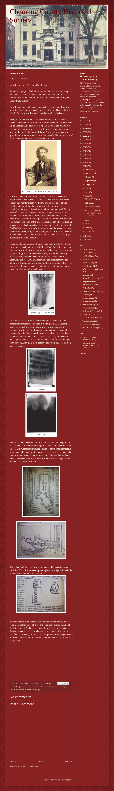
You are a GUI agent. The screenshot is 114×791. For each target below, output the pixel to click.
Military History (88, 304)
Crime (28, 687)
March (88, 224)
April (87, 220)
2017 (85, 155)
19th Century (87, 263)
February (89, 227)
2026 (85, 121)
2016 (85, 159)
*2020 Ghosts (87, 249)
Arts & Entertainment (90, 278)
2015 (85, 162)
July (87, 188)
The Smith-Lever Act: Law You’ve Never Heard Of (93, 213)
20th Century (87, 266)
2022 (85, 136)
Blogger (67, 780)
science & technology (32, 690)
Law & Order (35, 687)
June (87, 192)
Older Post (68, 762)
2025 (85, 124)
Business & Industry (90, 285)
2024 (85, 128)
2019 (85, 147)
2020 (85, 143)
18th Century (87, 259)
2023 (85, 132)
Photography (62, 687)
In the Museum (88, 298)
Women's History (89, 324)
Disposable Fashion (92, 207)
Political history (88, 308)
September (89, 181)
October (88, 177)
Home (41, 762)
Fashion (85, 295)
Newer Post (14, 762)
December (89, 169)
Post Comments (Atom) (29, 766)
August (88, 184)
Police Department (17, 690)
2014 (85, 166)
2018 (85, 151)
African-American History (92, 269)
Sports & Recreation (90, 318)
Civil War (86, 288)
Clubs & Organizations (91, 291)
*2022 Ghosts (87, 253)
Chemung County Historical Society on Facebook (90, 345)
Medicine (44, 687)
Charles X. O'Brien (92, 199)
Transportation (88, 321)
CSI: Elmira (89, 203)
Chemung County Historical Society (89, 78)
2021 (85, 140)
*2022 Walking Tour (90, 256)
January (88, 231)
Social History (88, 314)
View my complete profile (90, 111)
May (87, 196)
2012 (85, 240)
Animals (85, 275)
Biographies (20, 687)
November (89, 173)
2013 (85, 236)
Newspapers (53, 687)
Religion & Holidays (90, 311)
